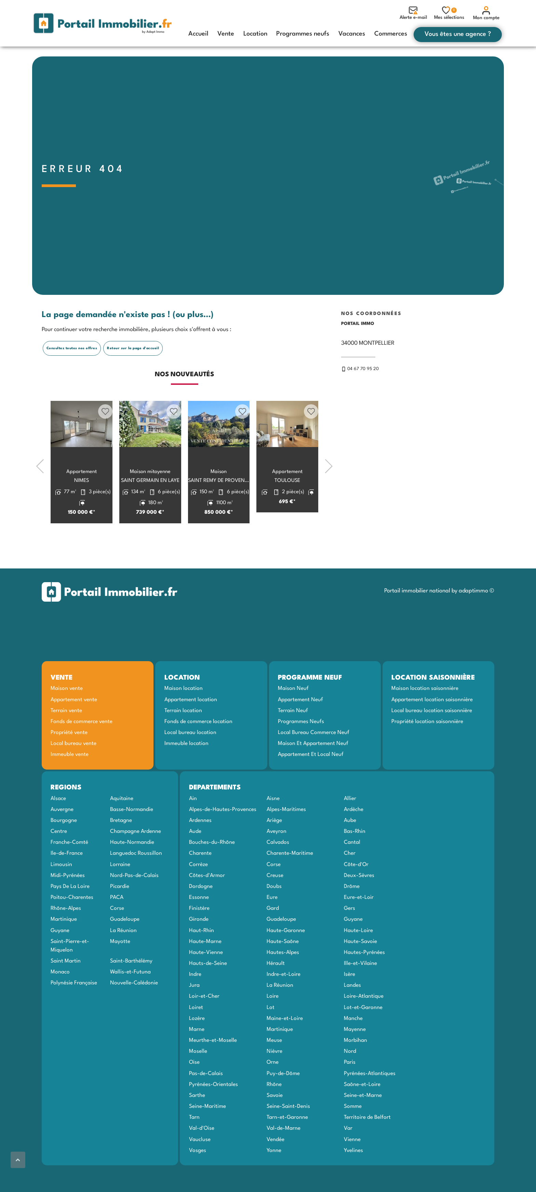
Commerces (390, 34)
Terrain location (183, 736)
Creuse (275, 901)
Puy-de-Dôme (283, 1099)
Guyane (60, 956)
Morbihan (355, 1066)
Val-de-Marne (283, 1154)
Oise (194, 1088)
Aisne (273, 824)
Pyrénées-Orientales (213, 1110)
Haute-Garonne (286, 956)
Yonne (274, 1176)
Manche (353, 1044)
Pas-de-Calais (206, 1099)
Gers (349, 934)
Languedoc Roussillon (136, 879)
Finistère (199, 934)
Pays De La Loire (70, 912)
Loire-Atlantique (364, 1022)
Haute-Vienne (206, 978)
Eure (272, 923)
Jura (194, 1011)
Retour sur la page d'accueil (133, 374)
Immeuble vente (70, 780)
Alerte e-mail (413, 13)
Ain (193, 824)
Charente (200, 879)
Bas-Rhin (354, 857)
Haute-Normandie (132, 868)
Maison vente (67, 714)
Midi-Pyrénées (68, 901)
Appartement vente (74, 725)
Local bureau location (190, 758)
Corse (117, 934)
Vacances (351, 34)
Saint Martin (66, 987)
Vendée (275, 1165)
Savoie (275, 1121)
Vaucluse (200, 1165)
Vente (225, 34)
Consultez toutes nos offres (71, 374)
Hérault (276, 989)
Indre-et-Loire (283, 1000)
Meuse (274, 1066)
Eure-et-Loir (359, 923)
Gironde (199, 945)
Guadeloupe (124, 945)
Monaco (60, 998)
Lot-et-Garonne (363, 1033)
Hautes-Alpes (283, 978)
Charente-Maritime (290, 879)
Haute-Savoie (360, 967)
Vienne (352, 1165)
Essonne (199, 923)
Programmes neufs (302, 34)
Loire (273, 1022)
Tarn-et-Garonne (287, 1143)
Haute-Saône (283, 967)
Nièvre (274, 1077)
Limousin (61, 890)
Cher (350, 879)
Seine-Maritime (207, 1132)
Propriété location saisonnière (427, 747)
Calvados (278, 868)
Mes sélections (449, 13)
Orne (273, 1088)
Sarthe (197, 1121)
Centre (59, 857)
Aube (350, 846)
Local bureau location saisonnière (431, 736)
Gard (273, 934)
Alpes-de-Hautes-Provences (222, 835)
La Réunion (123, 956)
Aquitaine (121, 824)
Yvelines (353, 1176)
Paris (350, 1088)
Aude (195, 857)
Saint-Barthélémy (131, 987)
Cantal (352, 868)
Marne (196, 1055)
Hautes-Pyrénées (364, 978)
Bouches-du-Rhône (212, 868)
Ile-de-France (67, 879)
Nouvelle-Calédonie (134, 1009)
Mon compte (486, 13)
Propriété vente (69, 758)
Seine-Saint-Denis (288, 1132)
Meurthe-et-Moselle (213, 1066)
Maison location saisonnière (424, 714)
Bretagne (121, 846)
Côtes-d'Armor (207, 901)
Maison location (183, 714)
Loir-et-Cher (204, 1022)
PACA (116, 923)
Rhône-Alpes (66, 934)
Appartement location (190, 725)
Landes (352, 1011)
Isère (349, 1000)
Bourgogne (64, 846)
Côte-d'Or (356, 890)
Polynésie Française (74, 1009)
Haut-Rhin (201, 956)
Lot (270, 1033)
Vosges (197, 1176)
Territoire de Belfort (367, 1143)
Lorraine (120, 890)
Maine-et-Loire (285, 1044)
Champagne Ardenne (135, 857)
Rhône (274, 1110)
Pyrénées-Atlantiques (370, 1099)
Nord (350, 1077)
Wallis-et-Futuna (130, 998)
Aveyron (276, 857)
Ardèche (353, 835)
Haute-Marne (205, 967)
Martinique (64, 945)
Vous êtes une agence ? (458, 34)
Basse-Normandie (131, 835)
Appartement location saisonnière (432, 725)
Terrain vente (66, 736)
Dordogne (201, 912)
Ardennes (200, 846)
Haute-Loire (358, 956)
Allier (350, 824)
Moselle (198, 1077)
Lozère (197, 1044)
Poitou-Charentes (72, 923)
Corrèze (198, 890)
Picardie (119, 912)
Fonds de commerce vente (81, 747)
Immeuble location (186, 769)
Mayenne (355, 1055)
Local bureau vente (73, 769)
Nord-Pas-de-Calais (134, 901)
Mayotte (120, 967)
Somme (353, 1132)
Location (255, 34)
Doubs (274, 912)
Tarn (194, 1143)
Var (348, 1154)
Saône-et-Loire (362, 1110)
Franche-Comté (69, 868)
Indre (195, 1000)
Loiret (196, 1033)
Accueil (198, 34)
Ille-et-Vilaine (360, 989)
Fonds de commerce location (198, 747)
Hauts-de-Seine (208, 989)
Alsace (58, 824)
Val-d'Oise (201, 1154)
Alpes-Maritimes (286, 835)
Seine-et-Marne (363, 1121)
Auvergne (62, 835)
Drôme (352, 912)
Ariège (274, 846)
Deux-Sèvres (359, 901)
